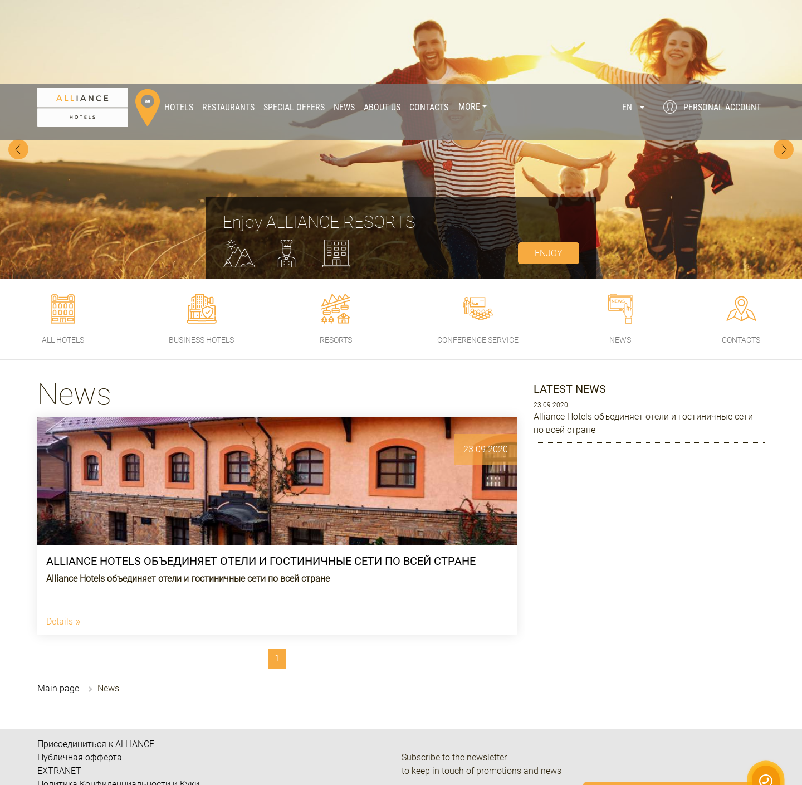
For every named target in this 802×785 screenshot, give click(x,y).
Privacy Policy (761, 733)
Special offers (294, 23)
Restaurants (228, 23)
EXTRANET (59, 687)
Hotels (178, 23)
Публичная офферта (79, 674)
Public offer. (648, 753)
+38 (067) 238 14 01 (507, 764)
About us (382, 23)
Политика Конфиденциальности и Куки (118, 700)
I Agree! (713, 770)
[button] (633, 24)
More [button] (469, 23)
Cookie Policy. (711, 743)
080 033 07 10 (466, 747)
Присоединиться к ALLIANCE (95, 660)
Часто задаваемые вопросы (96, 714)
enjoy (549, 169)
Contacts (428, 23)
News (344, 23)
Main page (58, 604)
